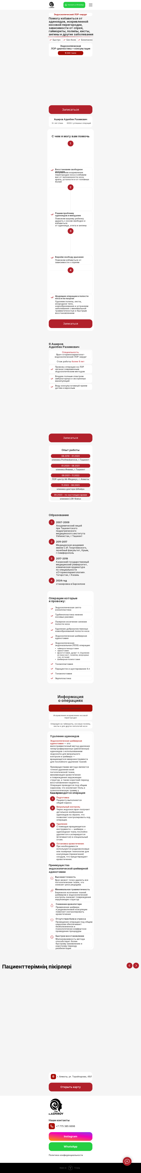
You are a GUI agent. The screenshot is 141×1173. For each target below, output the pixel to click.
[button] (70, 109)
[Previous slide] (129, 965)
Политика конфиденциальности (66, 1155)
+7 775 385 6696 (65, 1126)
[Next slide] (136, 965)
